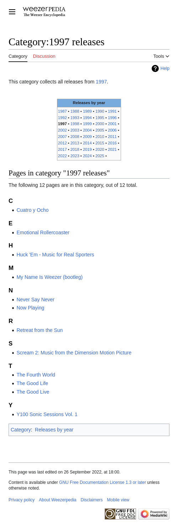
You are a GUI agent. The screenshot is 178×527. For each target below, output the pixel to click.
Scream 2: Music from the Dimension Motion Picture (73, 352)
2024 (87, 156)
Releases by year (54, 430)
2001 (112, 124)
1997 (101, 82)
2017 (62, 149)
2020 (99, 149)
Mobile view (118, 499)
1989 (87, 111)
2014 (87, 143)
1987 (62, 111)
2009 (87, 136)
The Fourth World (35, 375)
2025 (99, 156)
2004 (87, 130)
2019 (87, 149)
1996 (112, 118)
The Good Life (32, 383)
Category (21, 430)
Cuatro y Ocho (32, 210)
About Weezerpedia (57, 499)
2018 (74, 149)
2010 (99, 136)
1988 (74, 111)
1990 (99, 111)
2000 (99, 124)
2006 (112, 130)
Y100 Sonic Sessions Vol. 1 (46, 414)
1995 (99, 118)
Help (165, 68)
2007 (62, 136)
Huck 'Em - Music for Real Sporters (55, 254)
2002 (62, 130)
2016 (112, 143)
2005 (99, 130)
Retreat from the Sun (39, 330)
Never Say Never (35, 299)
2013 (74, 143)
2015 (99, 143)
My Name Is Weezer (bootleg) (49, 277)
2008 (74, 136)
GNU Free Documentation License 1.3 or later (102, 482)
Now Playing (30, 308)
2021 (112, 149)
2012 (62, 143)
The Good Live (32, 392)
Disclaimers (92, 499)
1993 (74, 118)
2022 (62, 156)
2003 (74, 130)
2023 (74, 156)
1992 (62, 118)
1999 (87, 124)
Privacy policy (22, 499)
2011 (112, 136)
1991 (112, 111)
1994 (87, 118)
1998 (74, 124)
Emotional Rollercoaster (42, 232)
